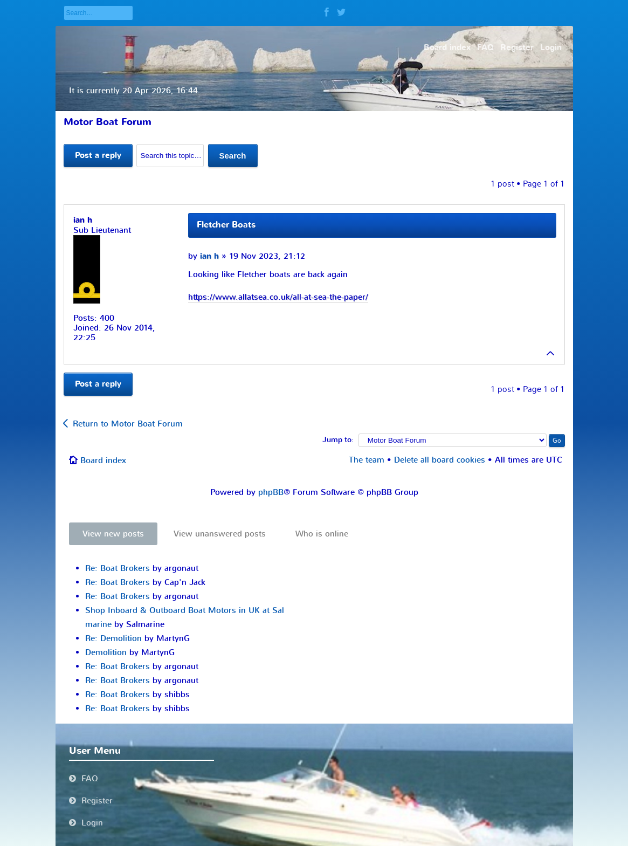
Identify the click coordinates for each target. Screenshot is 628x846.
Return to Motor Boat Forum (128, 423)
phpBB (271, 492)
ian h (209, 256)
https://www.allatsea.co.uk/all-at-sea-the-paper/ (278, 297)
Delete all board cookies (439, 460)
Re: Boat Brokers (117, 568)
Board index (103, 460)
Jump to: (338, 440)
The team (366, 460)
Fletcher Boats (226, 225)
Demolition (106, 652)
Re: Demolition (113, 638)
